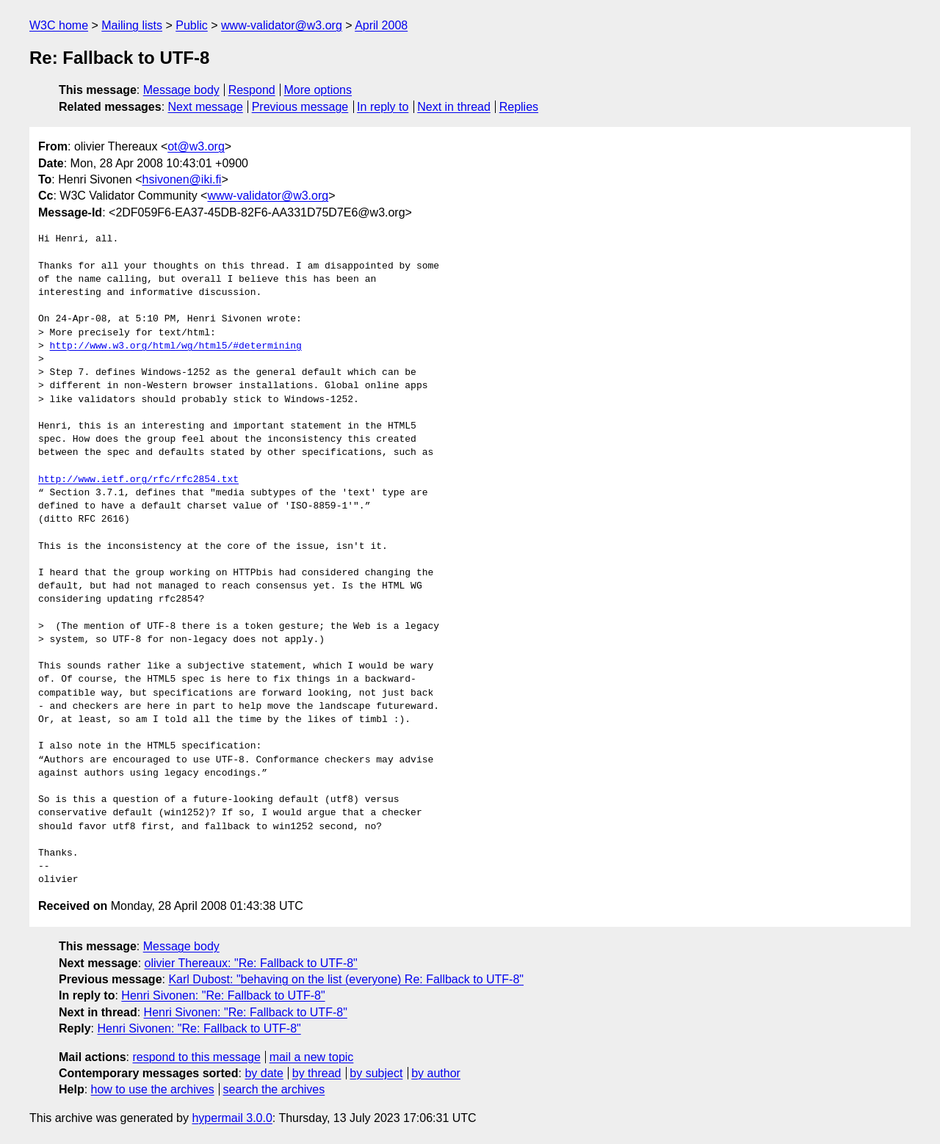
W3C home (58, 25)
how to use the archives (152, 1089)
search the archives (274, 1089)
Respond (251, 90)
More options (318, 90)
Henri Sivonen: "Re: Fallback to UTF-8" (223, 995)
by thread (316, 1073)
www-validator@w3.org (281, 25)
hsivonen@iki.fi (182, 179)
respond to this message (196, 1057)
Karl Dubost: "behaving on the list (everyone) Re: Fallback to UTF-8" (346, 979)
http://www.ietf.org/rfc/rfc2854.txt (138, 480)
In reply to (382, 107)
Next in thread (454, 107)
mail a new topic (312, 1057)
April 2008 (381, 25)
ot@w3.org (196, 146)
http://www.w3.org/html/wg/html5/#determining (176, 346)
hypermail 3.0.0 (232, 1118)
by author (435, 1073)
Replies (518, 107)
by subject (376, 1073)
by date (264, 1073)
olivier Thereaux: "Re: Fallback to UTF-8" (251, 963)
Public (192, 25)
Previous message (300, 107)
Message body (181, 90)
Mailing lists (131, 25)
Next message (205, 107)
